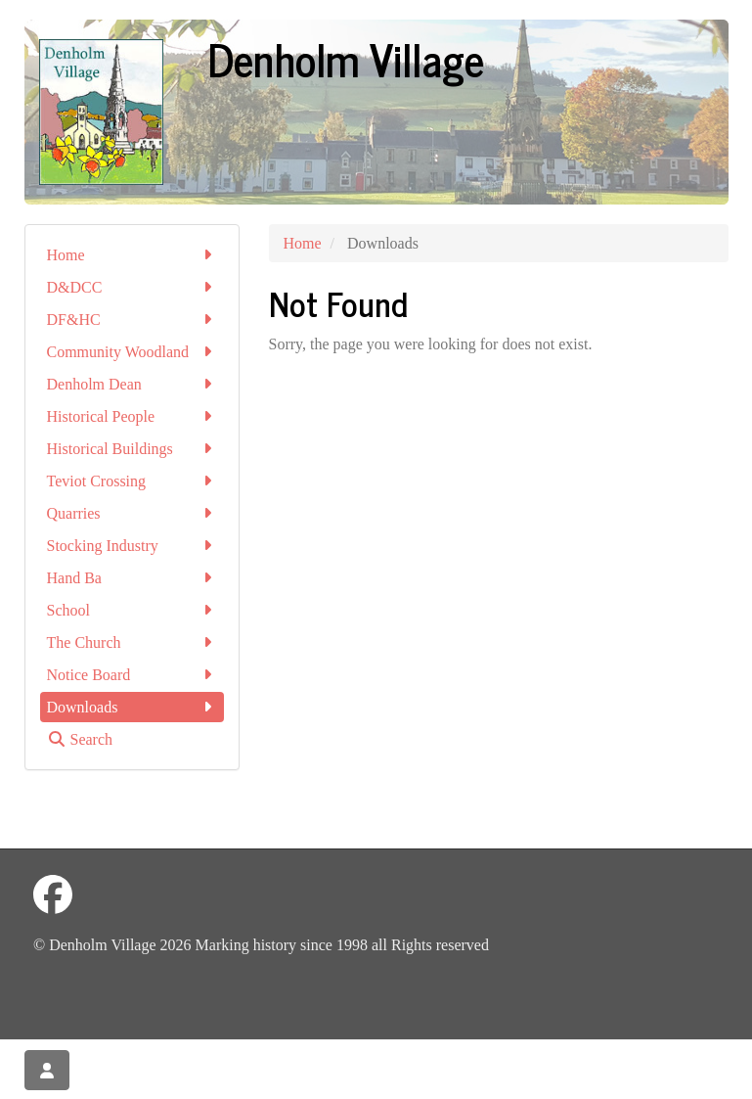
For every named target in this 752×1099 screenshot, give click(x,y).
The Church (132, 642)
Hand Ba (132, 578)
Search (80, 739)
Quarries (132, 513)
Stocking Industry (132, 545)
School (132, 610)
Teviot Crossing (132, 481)
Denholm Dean (132, 384)
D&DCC (132, 287)
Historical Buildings (132, 448)
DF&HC (132, 319)
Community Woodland (132, 352)
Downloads (132, 707)
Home (132, 255)
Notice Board (132, 675)
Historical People (132, 416)
